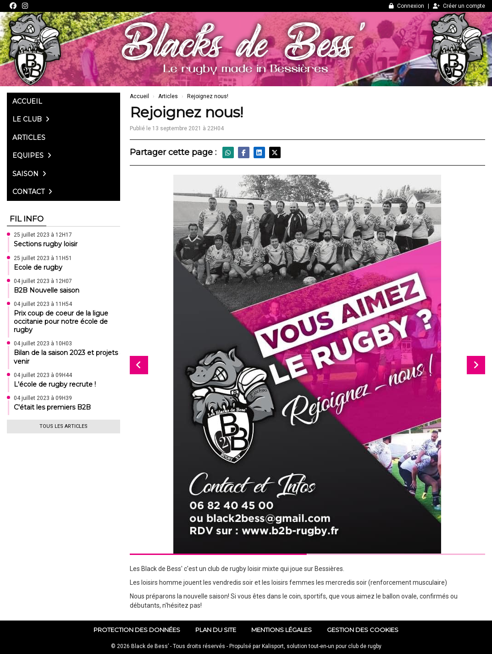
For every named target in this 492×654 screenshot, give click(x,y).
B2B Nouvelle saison (46, 290)
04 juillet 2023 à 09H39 (43, 398)
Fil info (27, 218)
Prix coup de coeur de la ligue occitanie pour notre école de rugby (61, 321)
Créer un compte (459, 6)
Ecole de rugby (38, 267)
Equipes (31, 155)
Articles (28, 137)
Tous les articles (63, 426)
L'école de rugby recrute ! (55, 384)
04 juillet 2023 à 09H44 (43, 375)
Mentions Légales (281, 629)
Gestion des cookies (362, 629)
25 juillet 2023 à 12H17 (43, 235)
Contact (32, 192)
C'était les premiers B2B (52, 407)
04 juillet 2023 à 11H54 (43, 304)
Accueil (27, 101)
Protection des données (137, 629)
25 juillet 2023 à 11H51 (43, 258)
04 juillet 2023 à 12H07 (43, 281)
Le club (31, 119)
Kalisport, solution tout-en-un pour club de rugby (321, 646)
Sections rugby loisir (45, 244)
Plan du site (215, 629)
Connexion (406, 6)
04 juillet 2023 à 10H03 (43, 343)
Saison (29, 174)
